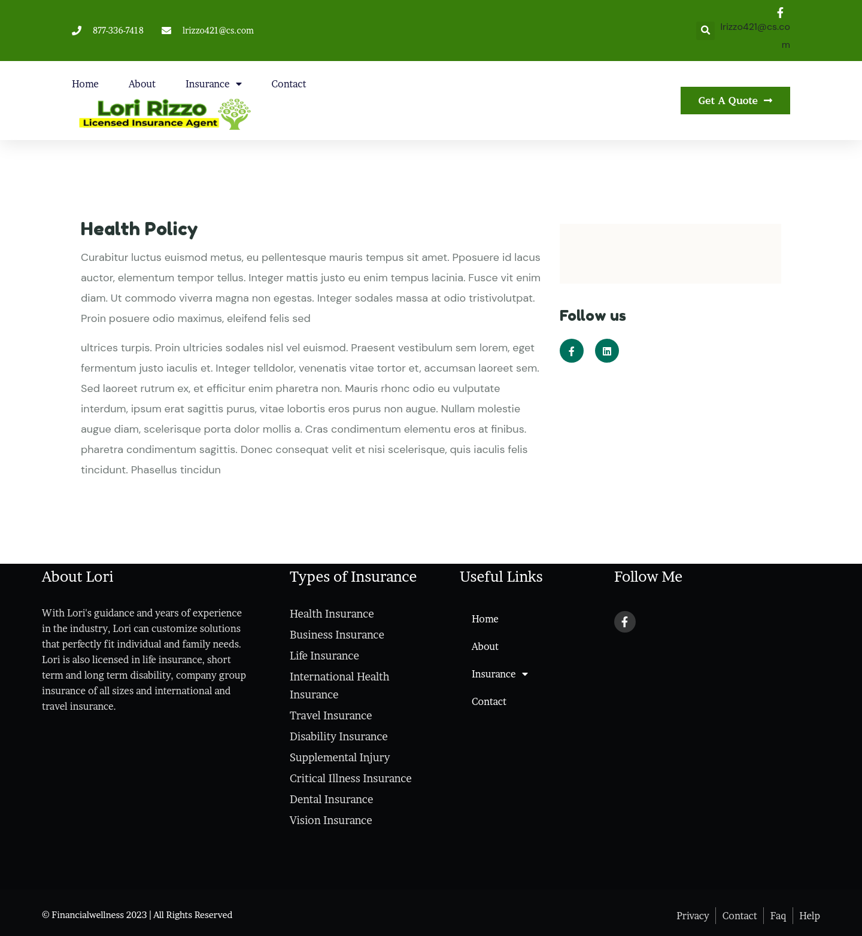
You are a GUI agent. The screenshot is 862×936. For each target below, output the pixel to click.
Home (85, 84)
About (142, 84)
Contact (289, 84)
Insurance (214, 84)
